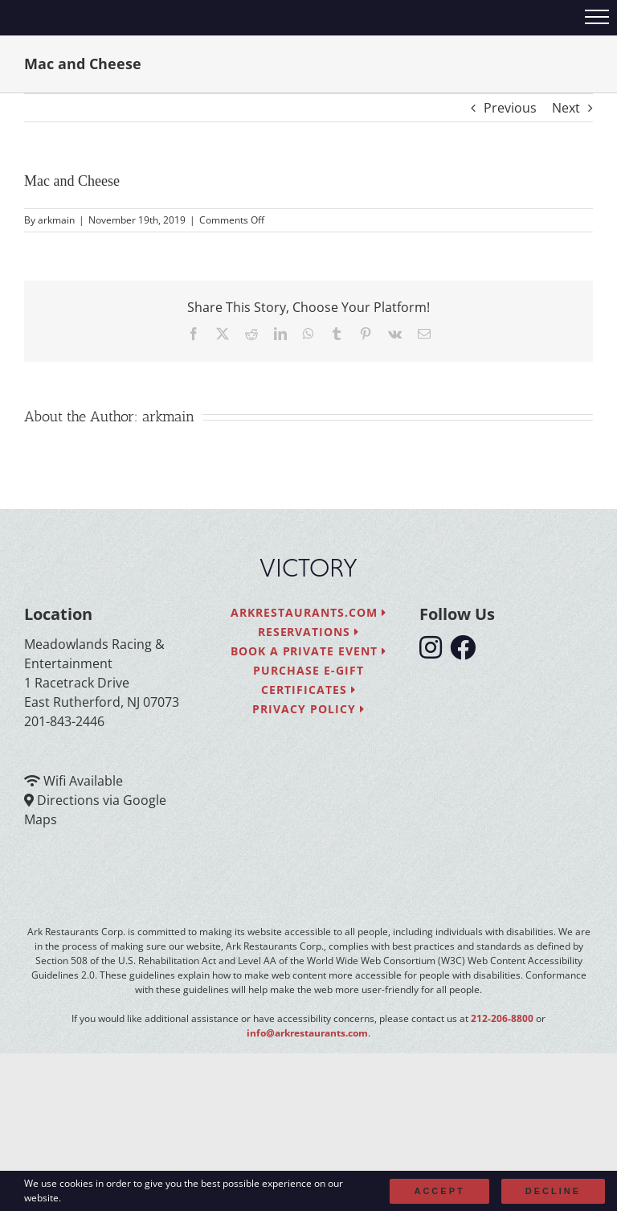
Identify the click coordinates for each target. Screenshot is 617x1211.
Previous (510, 108)
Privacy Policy (308, 708)
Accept (439, 1191)
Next (566, 108)
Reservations (309, 631)
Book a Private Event (309, 651)
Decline (553, 1191)
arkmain (56, 220)
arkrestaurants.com (308, 612)
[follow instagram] (434, 652)
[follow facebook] (467, 652)
